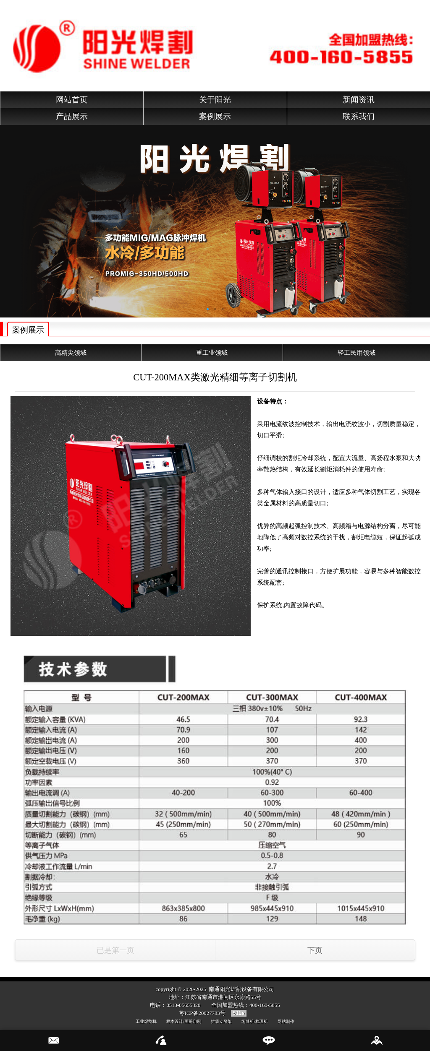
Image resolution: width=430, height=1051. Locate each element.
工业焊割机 (146, 1021)
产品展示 (72, 116)
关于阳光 (215, 99)
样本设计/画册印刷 (183, 1021)
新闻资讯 (359, 99)
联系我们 (359, 116)
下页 (314, 950)
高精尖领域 (71, 352)
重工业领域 (212, 352)
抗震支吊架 (221, 1021)
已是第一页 (115, 950)
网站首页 (72, 99)
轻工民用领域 (356, 352)
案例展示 (215, 116)
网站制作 (286, 1021)
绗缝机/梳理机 (254, 1021)
